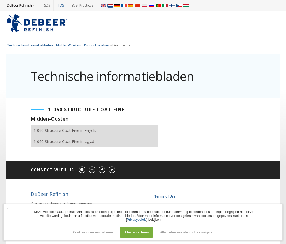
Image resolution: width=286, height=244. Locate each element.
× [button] (7, 208)
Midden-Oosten (68, 45)
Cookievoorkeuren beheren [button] (93, 232)
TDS (61, 5)
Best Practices (82, 5)
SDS (47, 5)
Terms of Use (164, 196)
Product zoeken (96, 45)
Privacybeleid (136, 220)
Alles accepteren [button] (136, 232)
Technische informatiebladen (30, 45)
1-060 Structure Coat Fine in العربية (64, 141)
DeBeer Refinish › (20, 5)
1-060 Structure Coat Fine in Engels (64, 130)
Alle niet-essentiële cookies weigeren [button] (187, 232)
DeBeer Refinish (49, 194)
